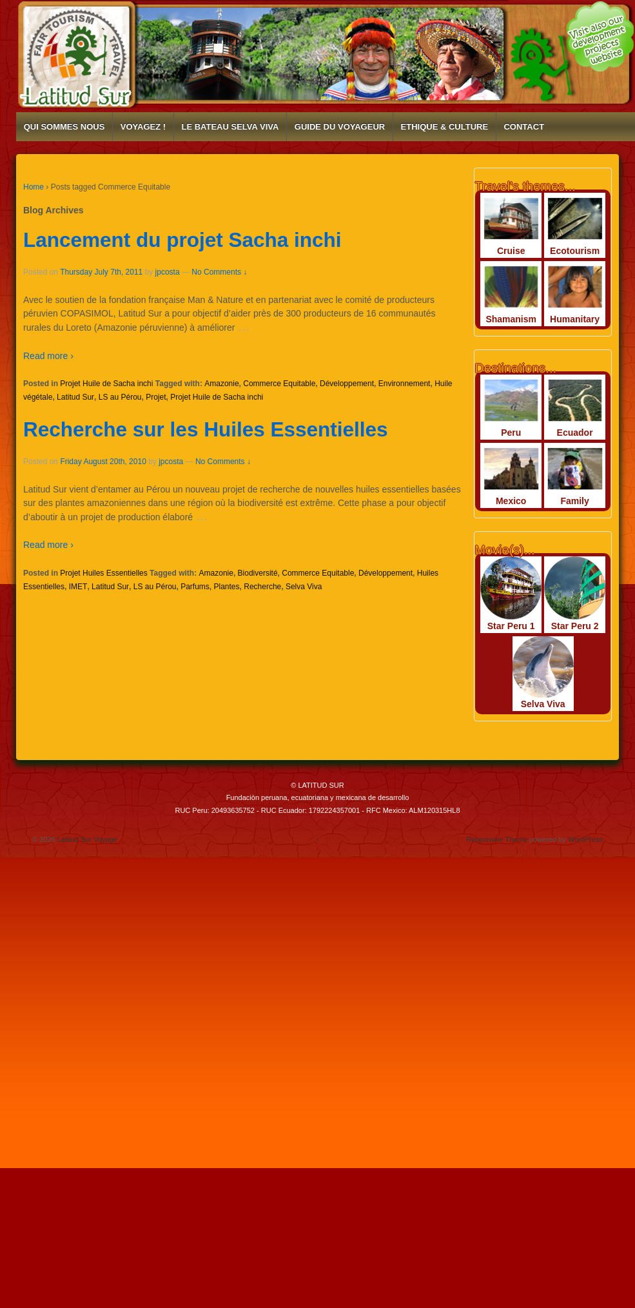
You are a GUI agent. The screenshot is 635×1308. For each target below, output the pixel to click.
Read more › (48, 356)
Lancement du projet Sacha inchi (182, 239)
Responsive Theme (496, 839)
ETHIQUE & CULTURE (445, 127)
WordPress (585, 839)
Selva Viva (304, 586)
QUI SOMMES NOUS (64, 127)
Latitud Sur (75, 397)
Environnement (404, 383)
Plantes (227, 586)
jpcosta (167, 272)
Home (33, 186)
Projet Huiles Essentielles (103, 573)
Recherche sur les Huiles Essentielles (205, 429)
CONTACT (523, 127)
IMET (78, 586)
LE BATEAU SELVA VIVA (229, 127)
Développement (347, 383)
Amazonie (221, 383)
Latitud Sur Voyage (86, 839)
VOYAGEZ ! (143, 127)
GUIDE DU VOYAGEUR (340, 127)
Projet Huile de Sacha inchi (106, 383)
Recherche (262, 586)
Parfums (195, 586)
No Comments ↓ (219, 272)
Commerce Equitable (279, 383)
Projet (156, 397)
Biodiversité (258, 573)
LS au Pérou (120, 397)
